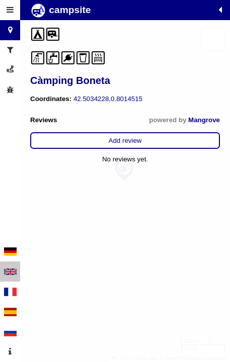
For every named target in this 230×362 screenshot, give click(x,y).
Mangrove (204, 120)
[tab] (10, 10)
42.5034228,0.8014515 (107, 99)
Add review (125, 140)
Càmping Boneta (70, 80)
